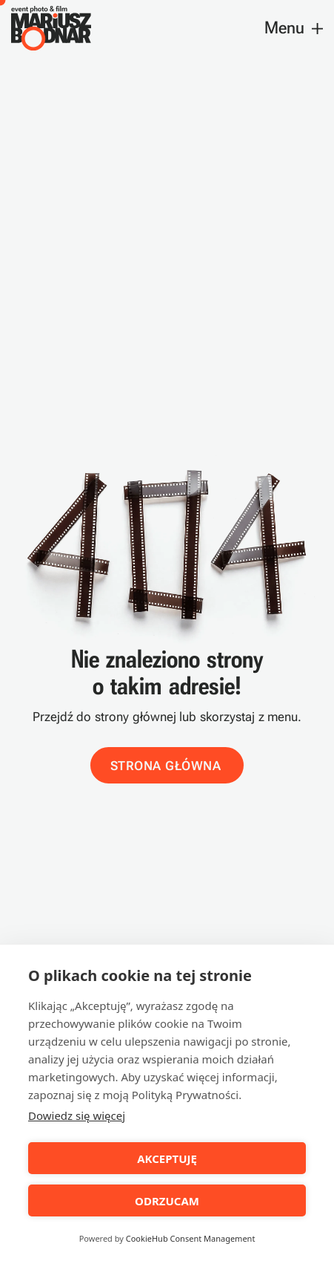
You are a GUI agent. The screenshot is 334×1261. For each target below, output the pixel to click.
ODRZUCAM (167, 1200)
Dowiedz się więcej (76, 1115)
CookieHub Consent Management (190, 1238)
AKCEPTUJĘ (167, 1158)
